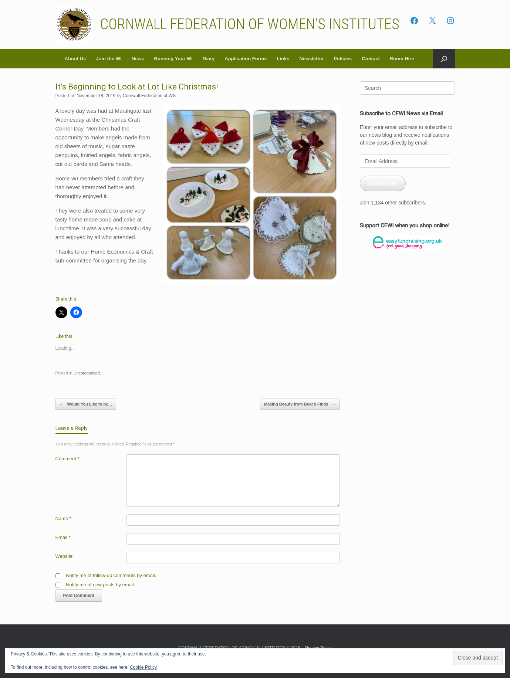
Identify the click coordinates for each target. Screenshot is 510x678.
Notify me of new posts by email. (100, 584)
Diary (209, 58)
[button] (444, 58)
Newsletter (311, 58)
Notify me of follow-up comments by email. (111, 575)
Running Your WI (173, 58)
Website (64, 556)
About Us (75, 58)
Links (283, 58)
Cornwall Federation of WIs (149, 95)
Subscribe (383, 183)
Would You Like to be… (86, 404)
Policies (343, 58)
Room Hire (402, 58)
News (138, 58)
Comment (67, 458)
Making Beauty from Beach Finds (300, 404)
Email (63, 537)
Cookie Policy (143, 667)
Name (63, 518)
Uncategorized (87, 373)
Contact (370, 58)
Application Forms (245, 58)
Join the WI (108, 58)
